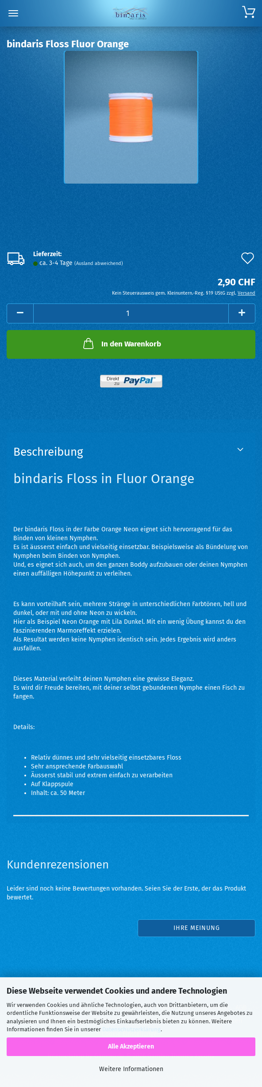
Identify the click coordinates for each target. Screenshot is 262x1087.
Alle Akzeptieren (131, 1046)
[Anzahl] (131, 313)
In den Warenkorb (121, 343)
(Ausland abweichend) (98, 263)
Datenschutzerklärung (131, 1029)
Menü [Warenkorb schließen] (13, 13)
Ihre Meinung (196, 928)
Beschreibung (48, 452)
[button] (20, 313)
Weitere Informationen (131, 1069)
